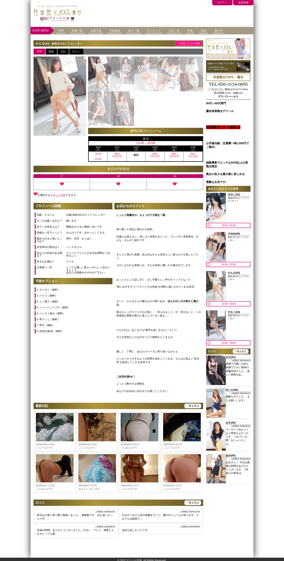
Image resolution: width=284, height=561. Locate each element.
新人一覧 (143, 30)
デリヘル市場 (134, 557)
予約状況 (122, 30)
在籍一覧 (80, 30)
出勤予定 (101, 30)
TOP (62, 30)
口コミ (76, 51)
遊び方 (238, 30)
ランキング (165, 30)
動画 (51, 51)
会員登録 (241, 2)
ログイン (217, 2)
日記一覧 (187, 30)
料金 (205, 30)
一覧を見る (192, 405)
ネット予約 (59, 194)
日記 (63, 51)
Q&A (221, 30)
